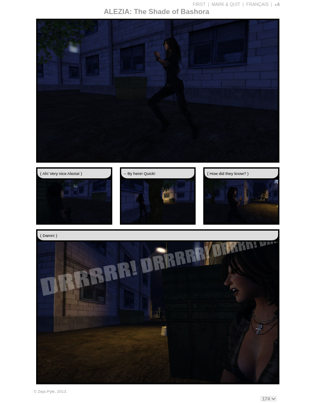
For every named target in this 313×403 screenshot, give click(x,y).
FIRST (199, 4)
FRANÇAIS (257, 4)
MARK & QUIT (225, 4)
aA (277, 4)
